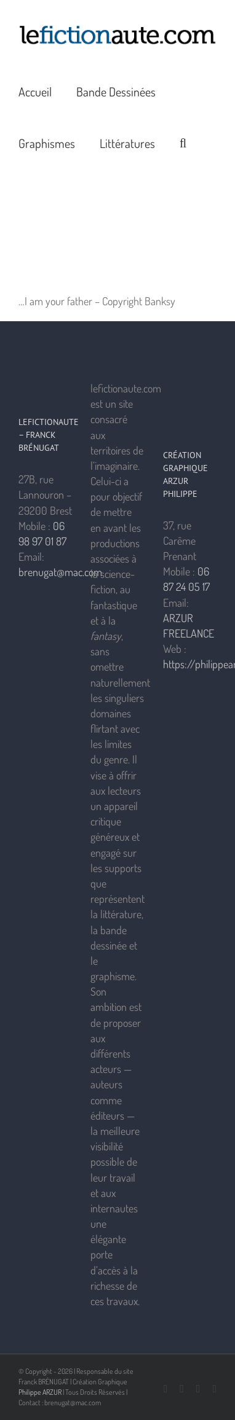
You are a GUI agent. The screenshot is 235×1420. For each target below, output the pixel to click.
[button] (183, 142)
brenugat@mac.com (60, 572)
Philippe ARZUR (40, 1392)
